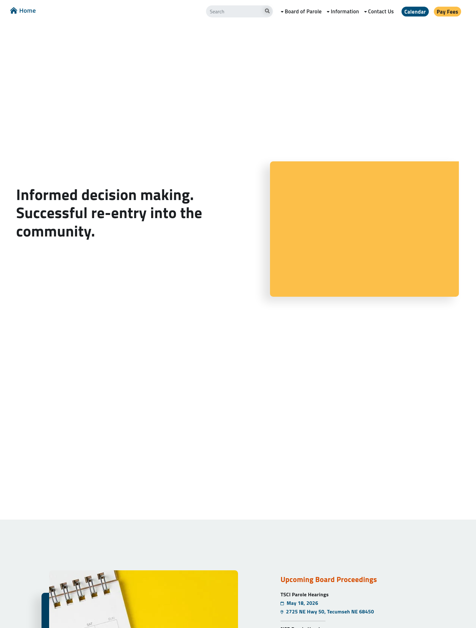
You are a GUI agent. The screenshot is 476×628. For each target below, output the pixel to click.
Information (345, 11)
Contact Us (381, 11)
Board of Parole (303, 11)
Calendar (415, 12)
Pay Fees (447, 12)
